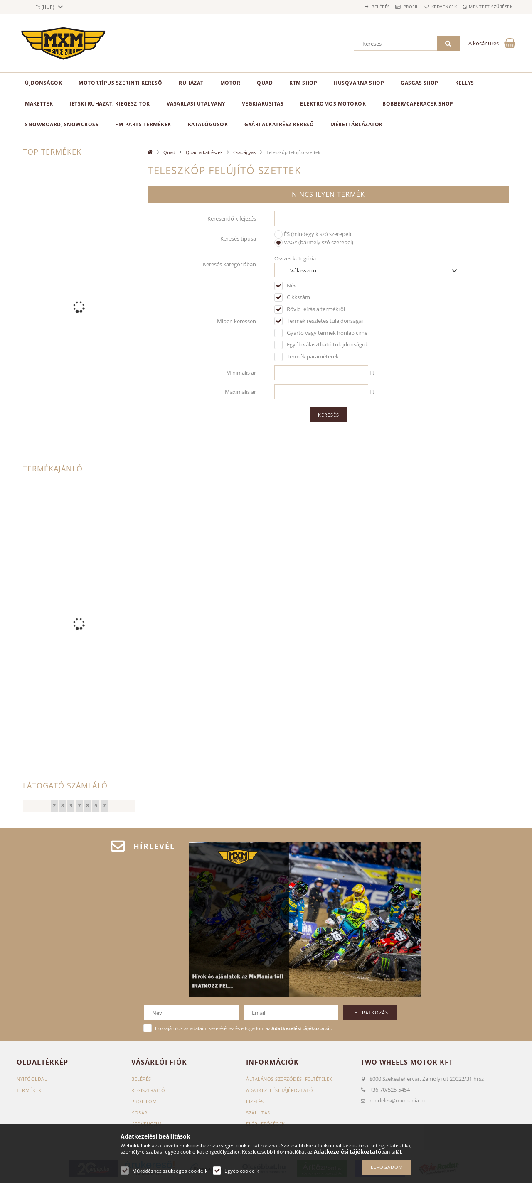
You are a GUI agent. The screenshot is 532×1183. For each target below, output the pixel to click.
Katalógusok (208, 124)
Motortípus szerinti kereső (120, 82)
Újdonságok (43, 82)
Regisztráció (148, 1090)
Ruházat (191, 82)
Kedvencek (434, 7)
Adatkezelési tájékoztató (279, 1090)
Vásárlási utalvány (196, 103)
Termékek (29, 1090)
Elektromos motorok (333, 103)
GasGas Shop (419, 82)
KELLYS (464, 82)
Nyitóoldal (32, 1079)
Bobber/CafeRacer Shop (417, 103)
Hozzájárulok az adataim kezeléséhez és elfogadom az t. (243, 1028)
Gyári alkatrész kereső (279, 124)
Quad (265, 82)
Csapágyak (244, 152)
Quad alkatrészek (204, 152)
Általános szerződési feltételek (289, 1079)
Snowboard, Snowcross (62, 124)
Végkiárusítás (263, 103)
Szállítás (258, 1112)
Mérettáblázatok (356, 124)
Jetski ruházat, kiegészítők (109, 103)
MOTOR (230, 82)
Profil (394, 7)
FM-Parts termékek (143, 124)
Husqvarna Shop (359, 82)
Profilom (144, 1101)
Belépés (357, 7)
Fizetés (255, 1101)
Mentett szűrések (487, 7)
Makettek (39, 103)
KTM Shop (303, 82)
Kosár (139, 1112)
